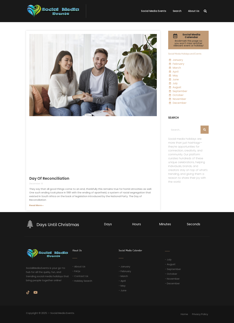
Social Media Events (153, 11)
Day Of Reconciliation (49, 178)
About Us (193, 11)
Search (177, 11)
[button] (205, 11)
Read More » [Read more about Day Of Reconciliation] (36, 205)
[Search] (205, 130)
